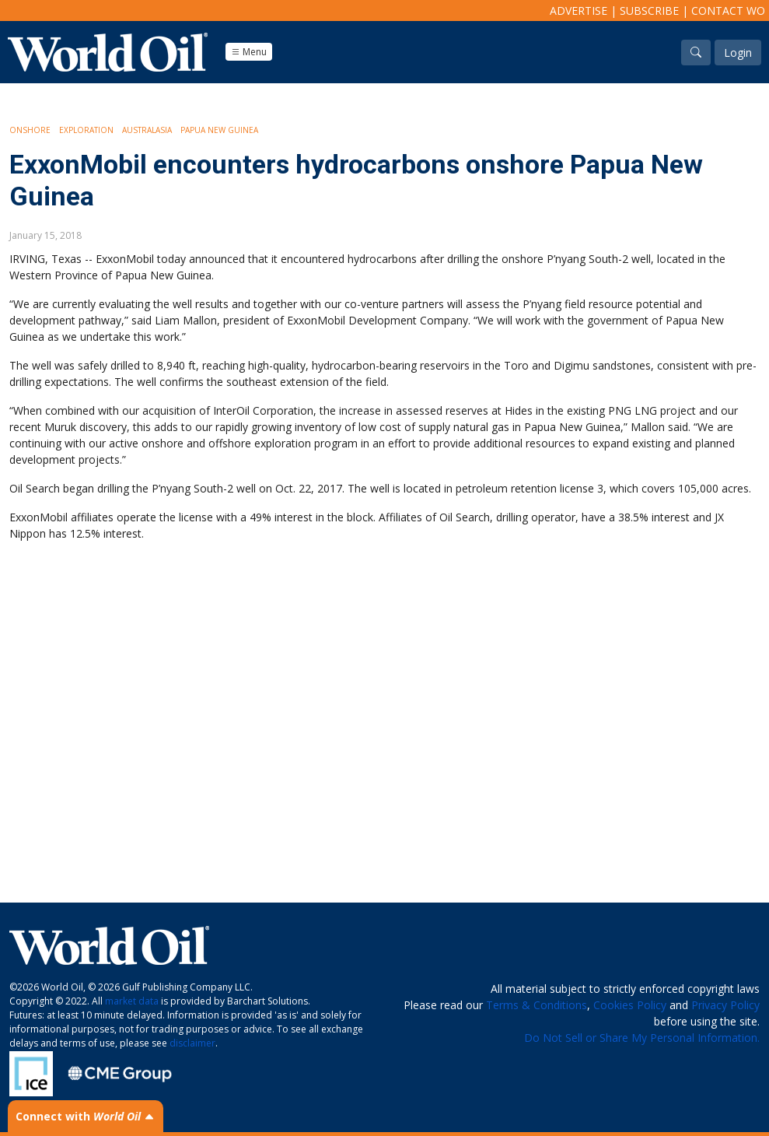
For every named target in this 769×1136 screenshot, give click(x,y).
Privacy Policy (725, 1005)
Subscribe (649, 10)
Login (738, 52)
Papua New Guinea (219, 129)
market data (132, 1001)
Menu (249, 51)
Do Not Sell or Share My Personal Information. (642, 1037)
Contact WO (728, 10)
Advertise (578, 10)
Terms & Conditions (536, 1005)
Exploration (86, 129)
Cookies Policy (629, 1005)
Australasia (147, 129)
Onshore (30, 129)
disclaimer (192, 1043)
